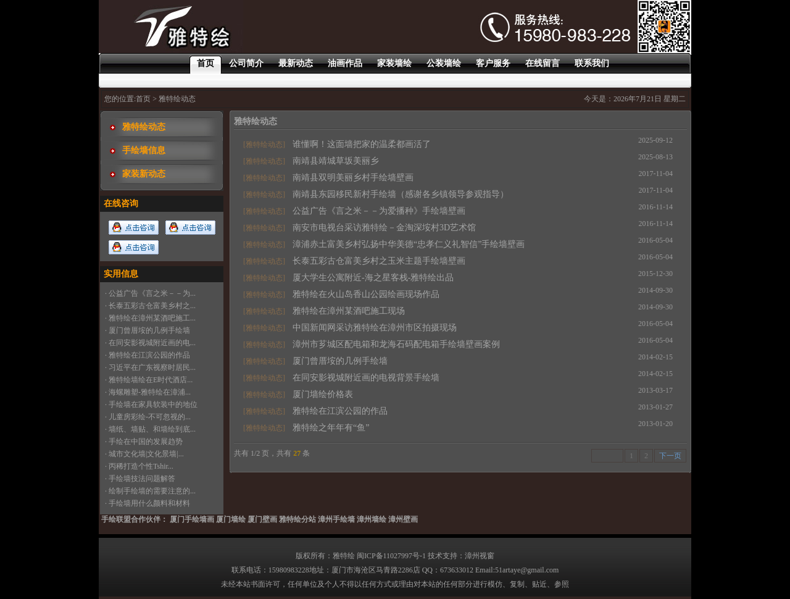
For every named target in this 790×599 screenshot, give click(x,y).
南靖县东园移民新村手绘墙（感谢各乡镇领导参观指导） (401, 194)
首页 (143, 98)
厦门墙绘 (231, 519)
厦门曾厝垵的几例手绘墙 (340, 361)
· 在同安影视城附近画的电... (150, 342)
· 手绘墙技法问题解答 (140, 478)
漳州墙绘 (371, 519)
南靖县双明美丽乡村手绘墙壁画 (353, 177)
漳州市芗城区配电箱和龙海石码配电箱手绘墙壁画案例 (396, 344)
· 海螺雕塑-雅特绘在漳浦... (148, 392)
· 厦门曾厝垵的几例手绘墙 (147, 330)
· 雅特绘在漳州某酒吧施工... (150, 318)
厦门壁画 (262, 519)
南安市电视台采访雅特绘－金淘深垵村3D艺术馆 (384, 227)
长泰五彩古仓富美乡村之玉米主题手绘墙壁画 (379, 261)
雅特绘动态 (143, 127)
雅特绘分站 (297, 519)
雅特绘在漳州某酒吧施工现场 (349, 311)
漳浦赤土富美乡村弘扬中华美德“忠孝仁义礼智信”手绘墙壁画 (409, 244)
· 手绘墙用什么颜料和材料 (147, 503)
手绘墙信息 (143, 150)
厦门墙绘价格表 (323, 394)
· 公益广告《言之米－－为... (150, 293)
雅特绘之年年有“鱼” (331, 427)
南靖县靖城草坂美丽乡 (336, 160)
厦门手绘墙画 (192, 519)
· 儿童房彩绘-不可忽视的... (148, 417)
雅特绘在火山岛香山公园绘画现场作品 (366, 294)
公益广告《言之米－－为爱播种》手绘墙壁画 (379, 211)
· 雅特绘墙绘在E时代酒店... (149, 379)
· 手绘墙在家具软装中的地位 (151, 404)
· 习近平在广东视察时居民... (150, 367)
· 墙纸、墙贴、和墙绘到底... (150, 429)
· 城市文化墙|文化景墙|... (144, 454)
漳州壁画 (403, 519)
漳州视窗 (479, 555)
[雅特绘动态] (264, 144)
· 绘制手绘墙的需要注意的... (150, 491)
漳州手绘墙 (336, 519)
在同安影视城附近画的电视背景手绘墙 (366, 377)
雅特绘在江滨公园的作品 (340, 411)
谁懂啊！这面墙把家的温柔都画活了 (362, 144)
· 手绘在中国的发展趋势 (144, 441)
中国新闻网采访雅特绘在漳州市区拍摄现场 (375, 327)
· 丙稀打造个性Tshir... (139, 466)
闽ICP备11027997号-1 (391, 555)
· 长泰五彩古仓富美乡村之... (150, 305)
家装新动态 (143, 173)
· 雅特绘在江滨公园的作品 (147, 355)
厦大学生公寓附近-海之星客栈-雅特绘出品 (373, 277)
